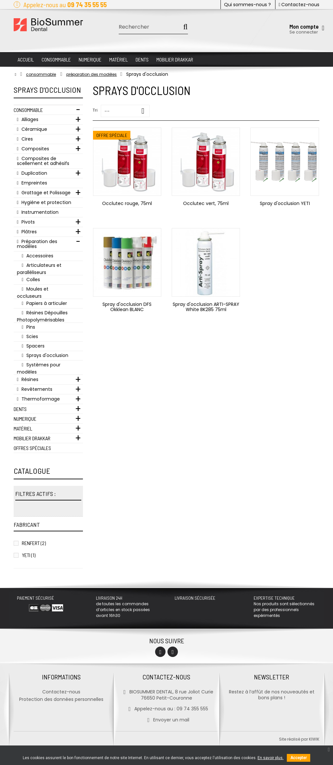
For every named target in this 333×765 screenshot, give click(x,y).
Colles (32, 279)
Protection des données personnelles (61, 699)
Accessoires (39, 256)
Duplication (33, 173)
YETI (28, 555)
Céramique (33, 129)
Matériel (23, 428)
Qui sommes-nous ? (247, 4)
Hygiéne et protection (45, 202)
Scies (31, 336)
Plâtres (28, 231)
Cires (26, 139)
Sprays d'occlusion (46, 355)
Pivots (27, 222)
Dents (20, 409)
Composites (34, 148)
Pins (30, 327)
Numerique (25, 419)
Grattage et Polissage (45, 192)
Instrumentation (39, 212)
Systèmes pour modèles (38, 368)
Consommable (28, 110)
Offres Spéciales (32, 448)
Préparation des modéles (37, 244)
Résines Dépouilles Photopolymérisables (42, 316)
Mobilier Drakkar (32, 438)
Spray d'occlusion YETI (285, 203)
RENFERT (34, 543)
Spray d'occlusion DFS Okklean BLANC (127, 307)
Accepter (298, 758)
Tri (95, 110)
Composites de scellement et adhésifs (43, 161)
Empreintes (33, 183)
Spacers (35, 346)
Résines (29, 379)
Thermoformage (40, 399)
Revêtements (36, 389)
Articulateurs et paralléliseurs (39, 268)
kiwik (314, 739)
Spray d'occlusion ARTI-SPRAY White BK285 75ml (206, 307)
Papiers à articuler (46, 303)
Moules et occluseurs (32, 292)
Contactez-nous (299, 4)
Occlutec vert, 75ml (206, 203)
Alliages (29, 119)
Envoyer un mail (166, 720)
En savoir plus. (271, 758)
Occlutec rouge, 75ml (127, 203)
